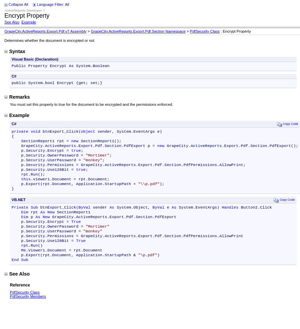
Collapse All (18, 4)
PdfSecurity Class (205, 31)
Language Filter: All (53, 4)
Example (28, 22)
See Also (11, 22)
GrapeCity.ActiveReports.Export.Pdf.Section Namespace (138, 31)
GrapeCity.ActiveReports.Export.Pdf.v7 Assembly (45, 31)
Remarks (17, 98)
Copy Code (287, 125)
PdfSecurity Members (28, 315)
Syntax (14, 51)
